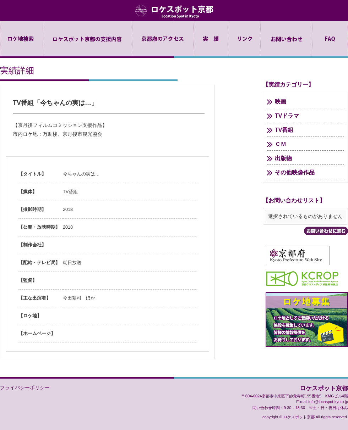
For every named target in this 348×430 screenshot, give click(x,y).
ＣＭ (280, 144)
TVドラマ (287, 116)
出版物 (283, 158)
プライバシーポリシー (25, 387)
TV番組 (284, 130)
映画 (280, 102)
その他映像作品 (295, 172)
